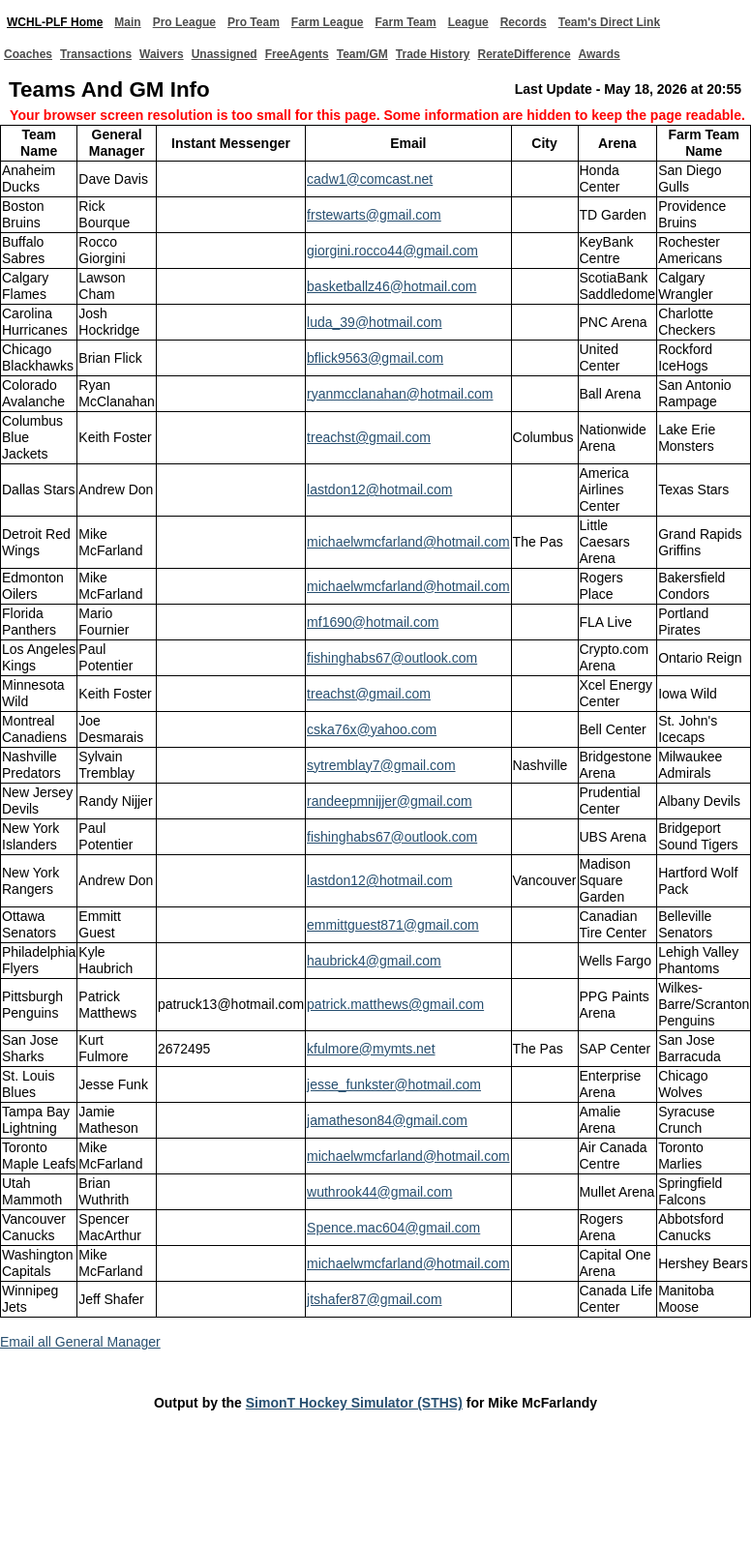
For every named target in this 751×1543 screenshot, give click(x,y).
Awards (599, 54)
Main (127, 22)
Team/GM (362, 54)
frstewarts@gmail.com (374, 215)
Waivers (161, 54)
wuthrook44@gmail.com (379, 1192)
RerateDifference (524, 54)
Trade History (433, 54)
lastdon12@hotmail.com (379, 489)
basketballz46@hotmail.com (391, 286)
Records (523, 22)
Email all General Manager (80, 1342)
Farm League (327, 22)
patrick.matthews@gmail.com (395, 1004)
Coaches (28, 54)
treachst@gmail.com (369, 437)
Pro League (184, 22)
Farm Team (406, 22)
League (468, 22)
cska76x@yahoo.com (371, 729)
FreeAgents (297, 54)
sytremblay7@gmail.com (381, 765)
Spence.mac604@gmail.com (393, 1227)
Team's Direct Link (609, 22)
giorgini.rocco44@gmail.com (392, 250)
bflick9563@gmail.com (375, 358)
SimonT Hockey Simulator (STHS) (354, 1402)
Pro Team (253, 22)
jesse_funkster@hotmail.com (394, 1084)
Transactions (96, 54)
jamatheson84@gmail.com (387, 1120)
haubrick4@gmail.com (374, 960)
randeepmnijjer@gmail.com (389, 801)
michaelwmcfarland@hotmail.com (408, 541)
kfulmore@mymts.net (371, 1048)
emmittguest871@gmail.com (393, 925)
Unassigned (224, 54)
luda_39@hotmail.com (374, 322)
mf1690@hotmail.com (372, 622)
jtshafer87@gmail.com (374, 1299)
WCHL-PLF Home (55, 22)
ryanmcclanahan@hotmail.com (400, 393)
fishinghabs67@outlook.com (392, 658)
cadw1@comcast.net (370, 179)
